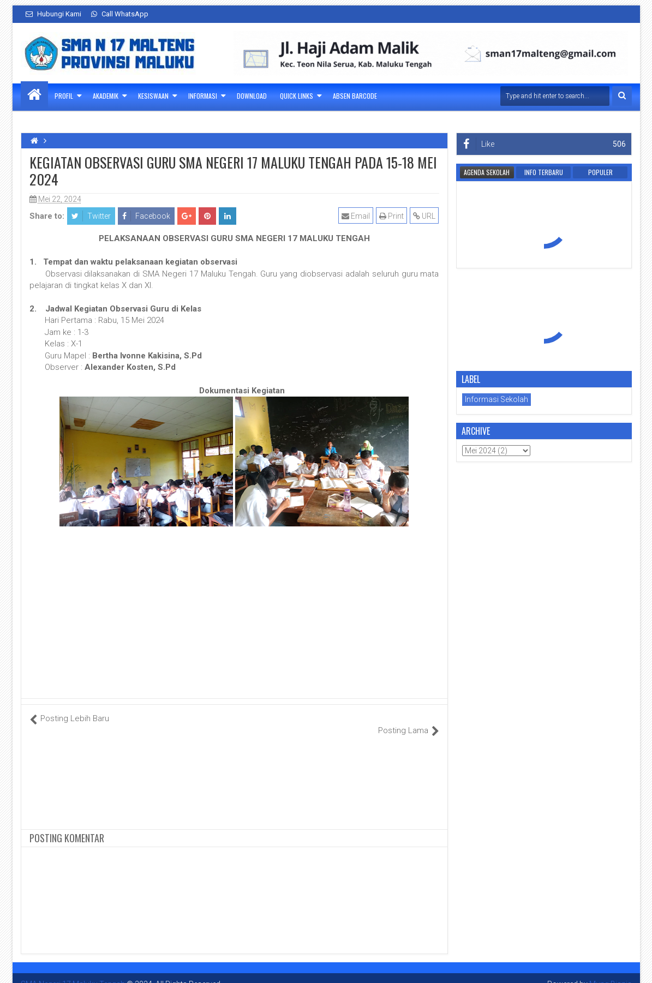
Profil (64, 95)
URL (425, 216)
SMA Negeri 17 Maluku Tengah (73, 972)
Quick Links (296, 95)
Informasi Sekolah (496, 399)
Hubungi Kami (53, 14)
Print (392, 216)
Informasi (202, 95)
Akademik (105, 95)
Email (356, 216)
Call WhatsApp (119, 14)
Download (252, 95)
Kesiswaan (153, 95)
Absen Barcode (355, 95)
